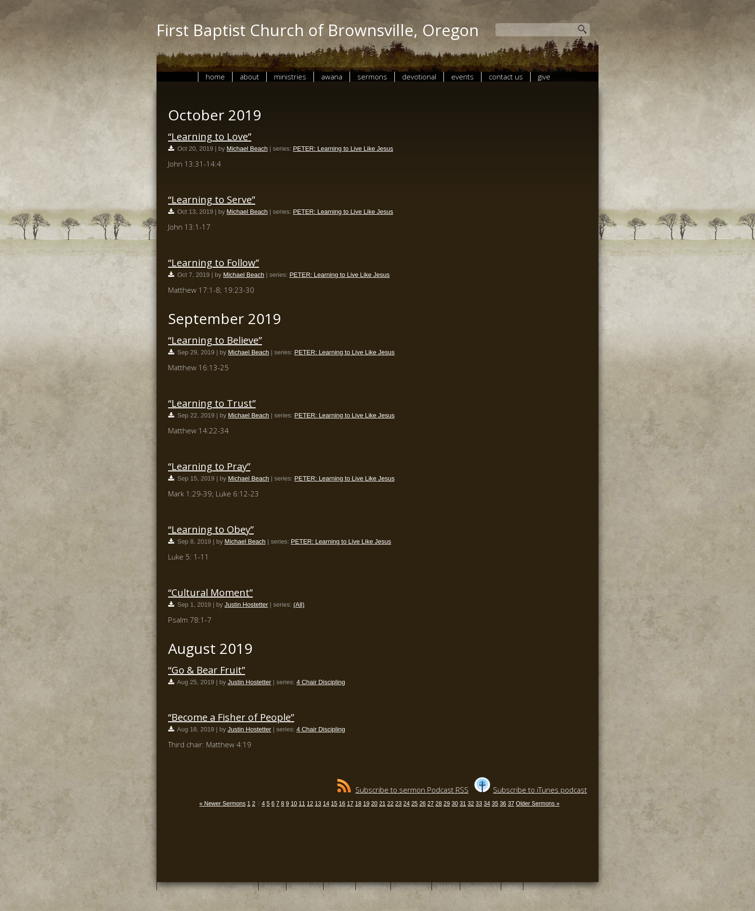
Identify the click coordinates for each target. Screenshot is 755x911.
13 (318, 803)
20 (374, 803)
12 (310, 803)
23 (398, 803)
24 (406, 803)
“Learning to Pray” (209, 466)
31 (462, 803)
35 (495, 803)
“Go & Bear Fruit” (206, 670)
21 (382, 803)
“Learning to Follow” (213, 262)
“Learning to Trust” (212, 403)
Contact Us (506, 76)
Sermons (372, 76)
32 (471, 803)
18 (358, 803)
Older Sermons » (538, 803)
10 (294, 803)
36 (503, 803)
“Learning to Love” (209, 136)
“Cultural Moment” (210, 592)
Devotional (419, 76)
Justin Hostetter (246, 604)
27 (431, 803)
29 (446, 803)
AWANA (331, 76)
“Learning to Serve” (211, 199)
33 (479, 803)
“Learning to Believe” (215, 340)
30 (455, 803)
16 (342, 803)
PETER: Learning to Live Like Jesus (343, 148)
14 (326, 803)
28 (438, 803)
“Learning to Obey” (211, 529)
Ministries (290, 76)
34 (487, 803)
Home (215, 76)
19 (366, 803)
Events (462, 76)
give (544, 76)
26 (422, 803)
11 (302, 803)
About (249, 76)
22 (390, 803)
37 (511, 803)
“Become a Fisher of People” (231, 717)
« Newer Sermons (222, 803)
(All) (298, 604)
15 (334, 803)
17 (350, 803)
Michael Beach (247, 148)
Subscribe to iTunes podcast (530, 789)
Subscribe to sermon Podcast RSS (403, 789)
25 (414, 803)
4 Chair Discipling (321, 682)
